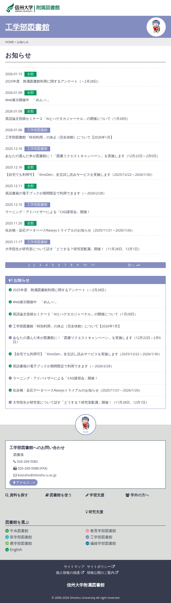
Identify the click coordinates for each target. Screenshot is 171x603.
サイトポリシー (101, 566)
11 (93, 265)
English (16, 549)
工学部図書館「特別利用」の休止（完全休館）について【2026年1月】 (59, 137)
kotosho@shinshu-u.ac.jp (37, 475)
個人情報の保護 (70, 572)
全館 (30, 74)
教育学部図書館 (103, 530)
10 (85, 265)
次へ (131, 265)
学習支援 (95, 495)
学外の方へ (137, 495)
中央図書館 (19, 530)
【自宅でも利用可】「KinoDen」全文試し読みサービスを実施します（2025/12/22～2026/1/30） (79, 174)
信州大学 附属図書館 (32, 7)
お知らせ (19, 280)
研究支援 (94, 511)
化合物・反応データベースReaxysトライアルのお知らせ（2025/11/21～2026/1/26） (69, 230)
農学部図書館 (21, 543)
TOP (86, 432)
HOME (9, 42)
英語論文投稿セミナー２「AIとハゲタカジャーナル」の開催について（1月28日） (67, 118)
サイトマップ (74, 566)
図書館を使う (58, 495)
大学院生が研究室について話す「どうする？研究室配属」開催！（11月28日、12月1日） (73, 249)
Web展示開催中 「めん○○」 (27, 100)
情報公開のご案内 (102, 572)
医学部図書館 (21, 536)
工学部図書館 (27, 27)
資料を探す (16, 495)
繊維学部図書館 (103, 543)
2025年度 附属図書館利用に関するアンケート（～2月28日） (52, 81)
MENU (161, 8)
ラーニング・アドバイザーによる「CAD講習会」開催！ (47, 212)
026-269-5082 (27, 461)
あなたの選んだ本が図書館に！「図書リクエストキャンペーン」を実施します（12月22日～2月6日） (82, 156)
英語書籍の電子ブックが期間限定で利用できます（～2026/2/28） (55, 193)
